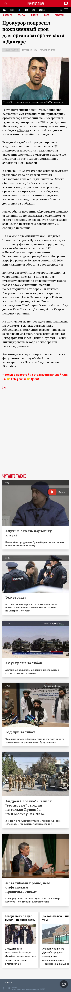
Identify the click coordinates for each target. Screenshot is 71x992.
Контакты (8, 982)
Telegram (17, 379)
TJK (19, 10)
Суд (35, 50)
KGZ (12, 10)
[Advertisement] (35, 436)
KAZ (4, 10)
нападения (30, 118)
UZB (33, 10)
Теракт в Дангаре (47, 50)
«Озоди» (23, 130)
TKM (26, 10)
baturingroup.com (32, 989)
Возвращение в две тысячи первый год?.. (20, 918)
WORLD (42, 10)
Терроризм (27, 50)
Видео (34, 15)
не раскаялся (32, 215)
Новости (7, 15)
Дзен (34, 379)
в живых (27, 325)
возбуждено (59, 171)
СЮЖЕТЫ (59, 15)
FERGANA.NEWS (35, 3)
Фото (46, 15)
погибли (23, 293)
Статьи (21, 15)
